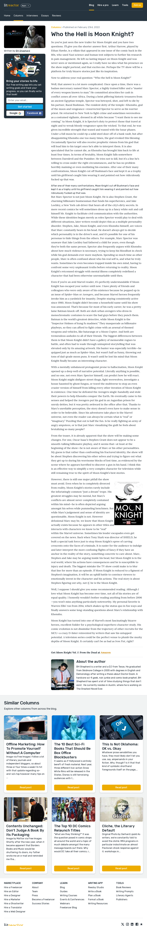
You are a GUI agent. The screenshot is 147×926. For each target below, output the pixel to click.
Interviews (32, 15)
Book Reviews (123, 887)
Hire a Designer (12, 895)
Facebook (34, 113)
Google (15, 113)
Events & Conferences (72, 899)
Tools (125, 5)
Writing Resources (98, 903)
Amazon (106, 652)
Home (7, 15)
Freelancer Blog (68, 907)
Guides (63, 891)
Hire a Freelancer (13, 887)
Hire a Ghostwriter (14, 903)
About (35, 887)
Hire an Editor (11, 891)
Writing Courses (68, 895)
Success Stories (40, 903)
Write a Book (94, 891)
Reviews (56, 15)
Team (35, 891)
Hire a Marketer (12, 899)
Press (35, 895)
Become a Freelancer (43, 899)
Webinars (65, 903)
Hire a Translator (13, 907)
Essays (45, 15)
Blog (91, 5)
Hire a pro (103, 5)
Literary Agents (124, 895)
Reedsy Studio (96, 887)
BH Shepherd (23, 50)
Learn (115, 5)
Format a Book (96, 899)
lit (11, 5)
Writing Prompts (125, 891)
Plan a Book (94, 895)
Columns (18, 15)
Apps (26, 6)
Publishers (121, 899)
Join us (137, 5)
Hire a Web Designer (14, 911)
